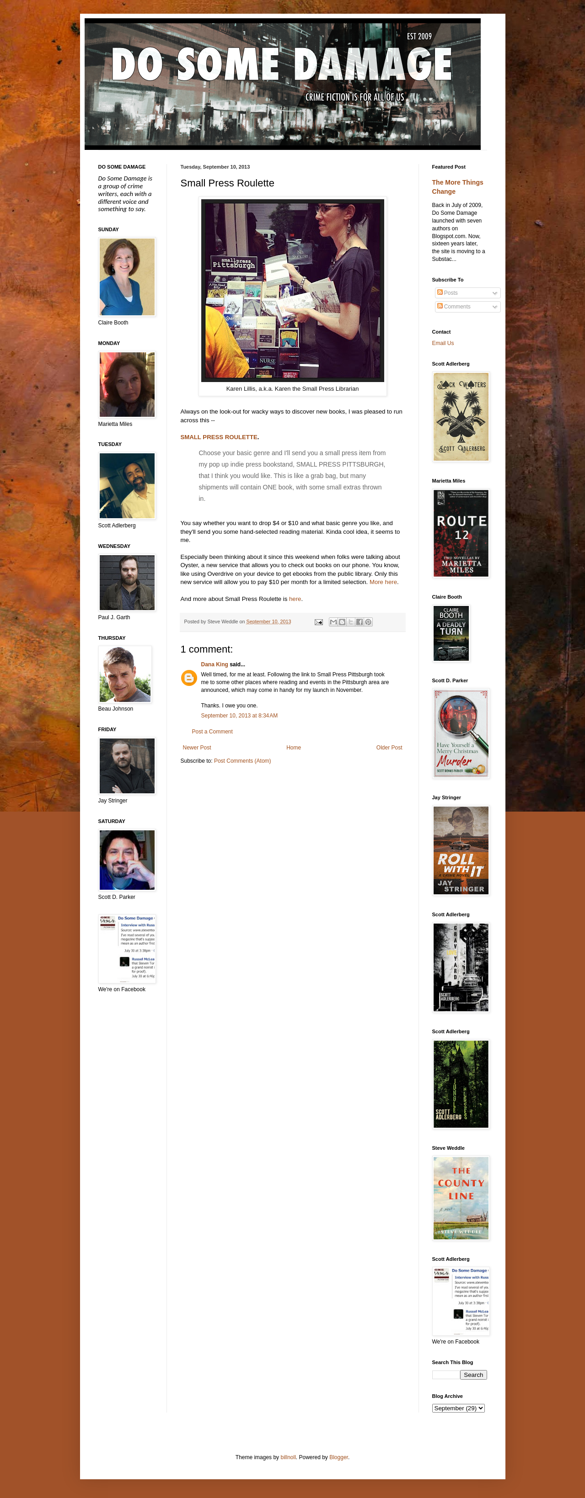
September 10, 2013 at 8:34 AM (239, 715)
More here (383, 582)
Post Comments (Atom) (242, 761)
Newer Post (197, 747)
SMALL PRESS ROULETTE (219, 437)
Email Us (443, 343)
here (295, 598)
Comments (454, 306)
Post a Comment (212, 731)
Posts (447, 293)
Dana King (214, 664)
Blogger (338, 1457)
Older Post (389, 747)
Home (293, 747)
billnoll (287, 1457)
